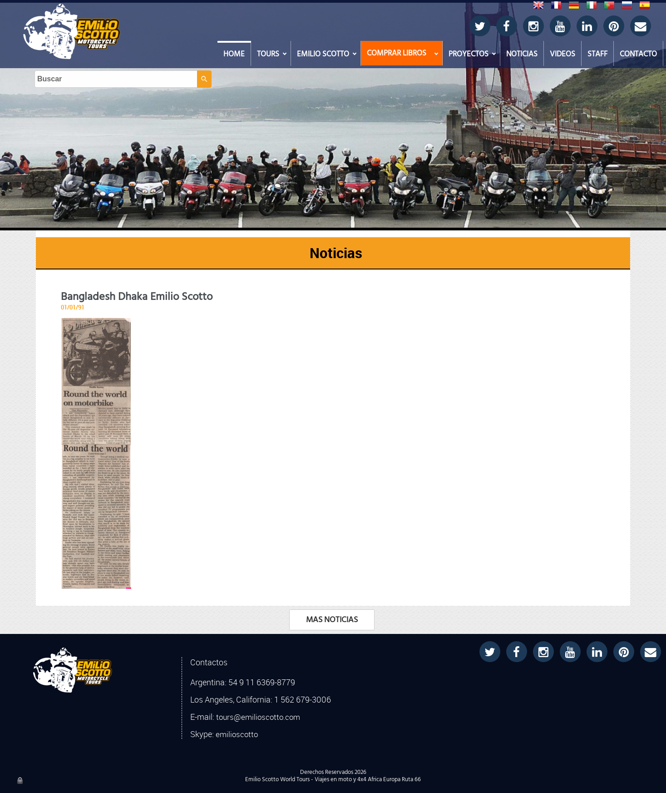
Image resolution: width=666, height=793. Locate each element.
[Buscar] (325, 18)
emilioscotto (237, 734)
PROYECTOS (468, 54)
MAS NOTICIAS (332, 620)
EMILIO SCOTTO (323, 54)
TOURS (268, 54)
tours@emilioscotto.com (258, 717)
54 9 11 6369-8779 (261, 682)
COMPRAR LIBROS (396, 53)
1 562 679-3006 (302, 699)
